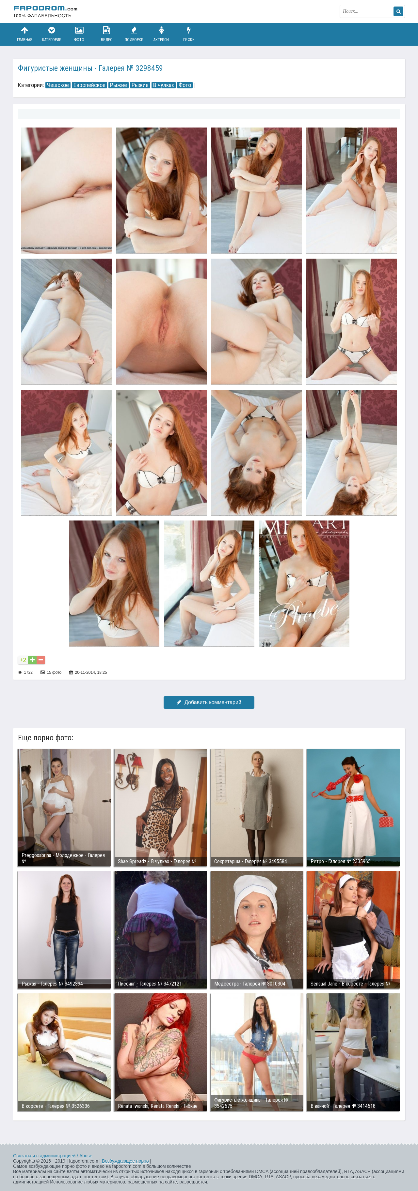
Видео (106, 34)
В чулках (163, 85)
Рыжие (118, 85)
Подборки (134, 34)
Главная (24, 34)
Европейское (89, 85)
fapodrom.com (45, 11)
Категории (51, 34)
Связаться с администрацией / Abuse (52, 1155)
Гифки (188, 34)
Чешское (58, 85)
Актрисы (161, 34)
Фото (79, 34)
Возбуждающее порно (125, 1161)
